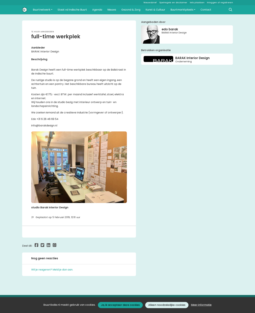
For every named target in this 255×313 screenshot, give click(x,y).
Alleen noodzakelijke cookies (167, 305)
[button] (42, 9)
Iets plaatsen (197, 2)
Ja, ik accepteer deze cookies (120, 305)
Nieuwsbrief (150, 2)
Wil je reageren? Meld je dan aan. (52, 269)
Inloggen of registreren (220, 2)
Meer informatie (201, 305)
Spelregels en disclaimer (173, 2)
